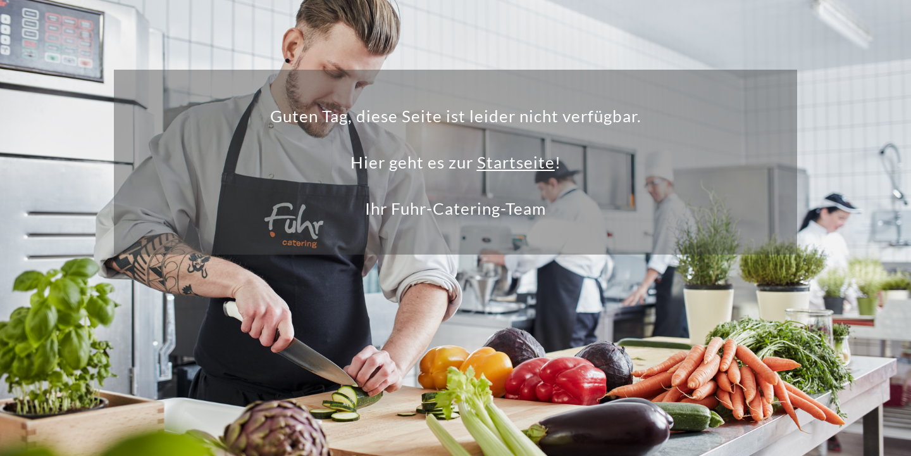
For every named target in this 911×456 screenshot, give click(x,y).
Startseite (516, 162)
